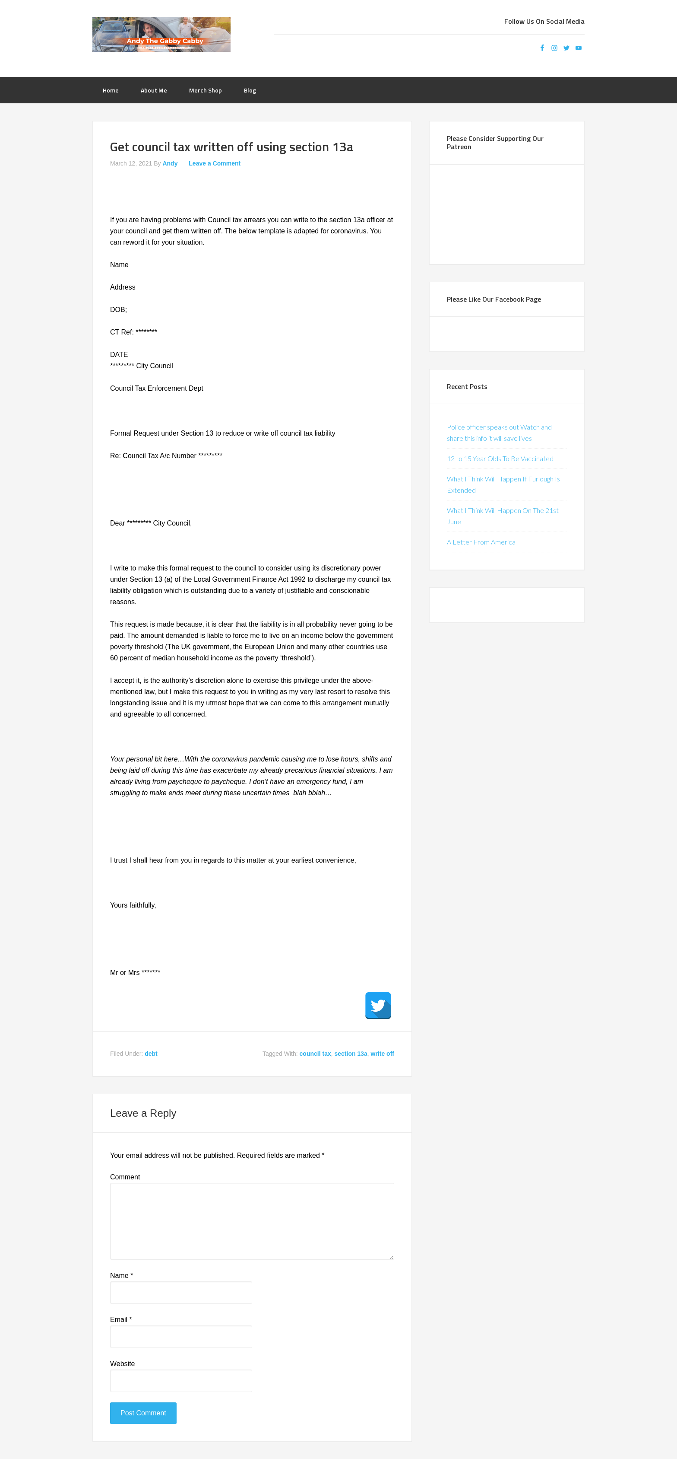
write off (382, 1053)
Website (122, 1363)
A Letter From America (481, 542)
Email (121, 1319)
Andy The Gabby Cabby (161, 34)
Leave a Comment (214, 163)
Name (121, 1275)
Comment (125, 1177)
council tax (315, 1053)
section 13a (351, 1053)
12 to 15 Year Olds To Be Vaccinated (500, 458)
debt (151, 1053)
